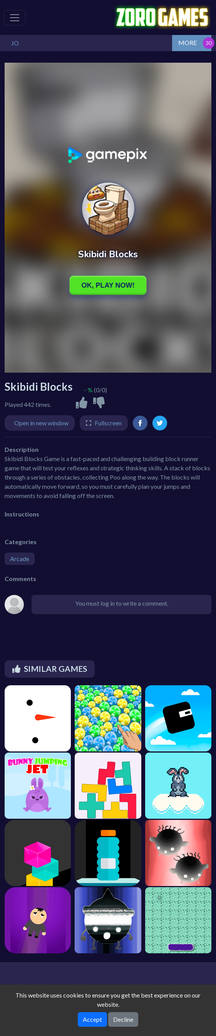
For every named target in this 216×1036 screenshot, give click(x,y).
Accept (92, 1019)
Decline (123, 1019)
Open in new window (41, 422)
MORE (187, 42)
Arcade (19, 558)
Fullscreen (108, 422)
